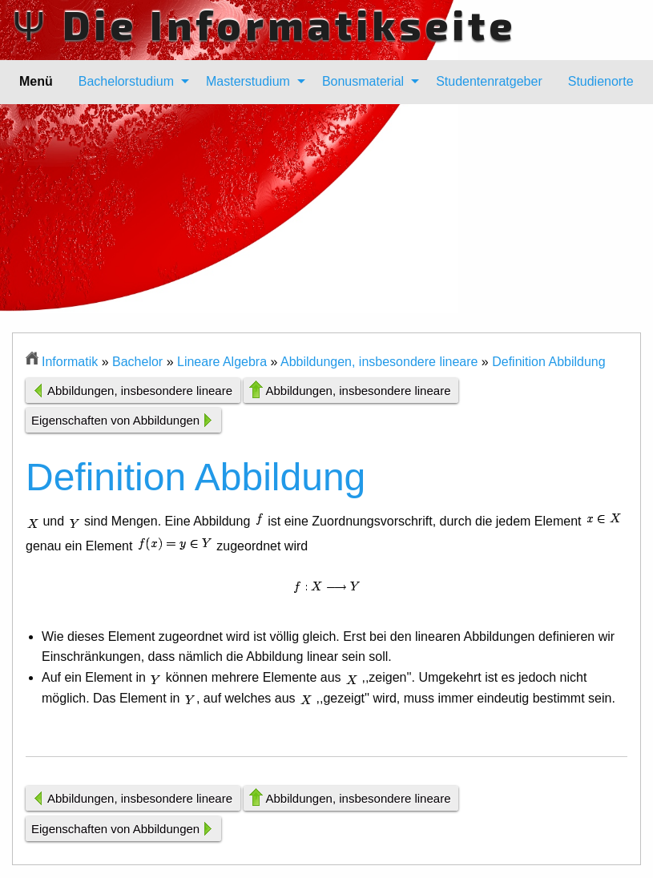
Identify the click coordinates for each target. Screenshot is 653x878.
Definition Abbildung (548, 362)
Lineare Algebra (222, 362)
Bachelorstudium (126, 81)
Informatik (70, 362)
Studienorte (601, 81)
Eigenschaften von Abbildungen (115, 420)
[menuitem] (129, 81)
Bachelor (137, 362)
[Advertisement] (326, 220)
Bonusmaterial (363, 81)
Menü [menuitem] (36, 81)
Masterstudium (248, 81)
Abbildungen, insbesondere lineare (379, 362)
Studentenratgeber (489, 81)
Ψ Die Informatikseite (264, 24)
